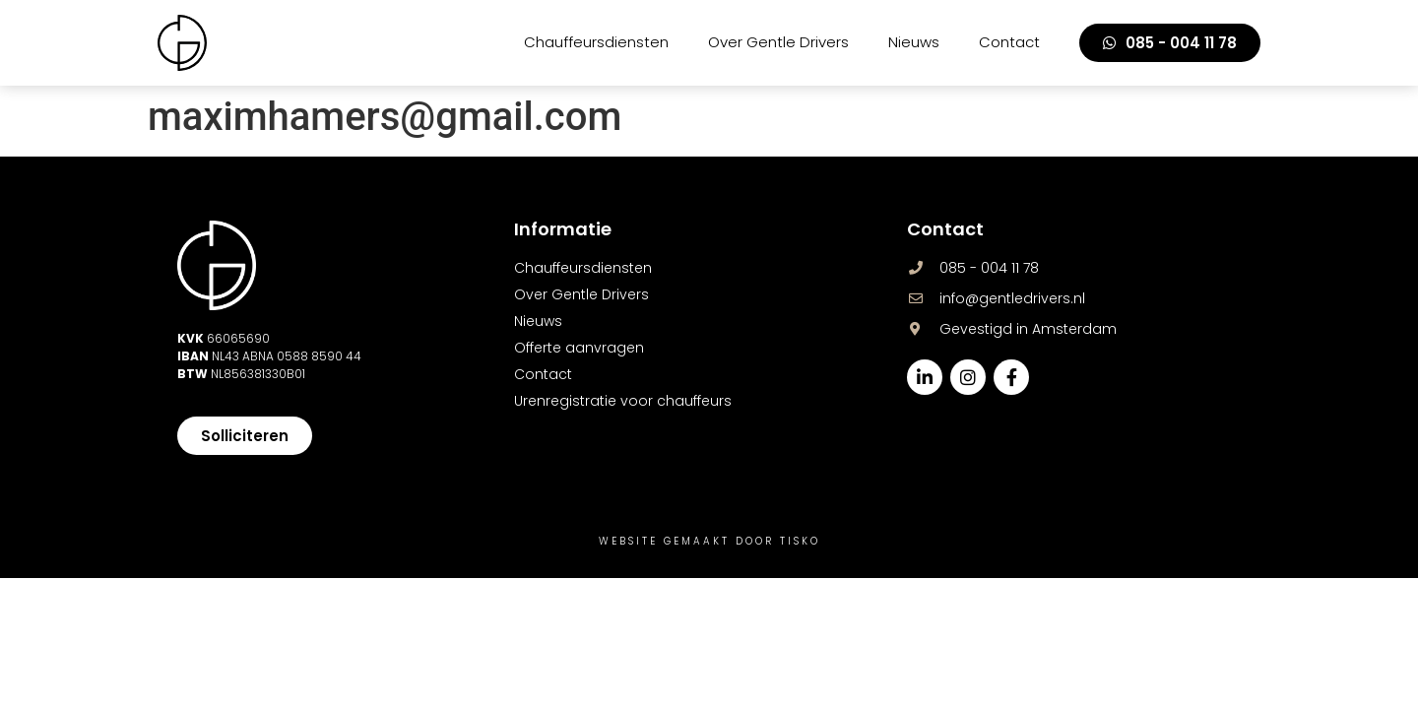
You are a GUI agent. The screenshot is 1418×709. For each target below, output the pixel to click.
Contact (1009, 42)
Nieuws (913, 42)
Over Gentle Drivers (778, 42)
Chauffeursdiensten (596, 42)
